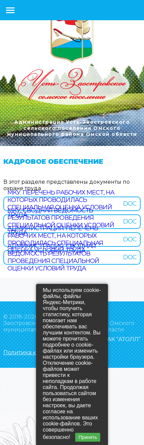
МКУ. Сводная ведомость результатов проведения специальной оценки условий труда (60, 221)
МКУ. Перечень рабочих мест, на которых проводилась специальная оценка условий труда (60, 203)
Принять (87, 437)
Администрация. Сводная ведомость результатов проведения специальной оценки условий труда (53, 257)
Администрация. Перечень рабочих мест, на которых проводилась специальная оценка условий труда (55, 239)
